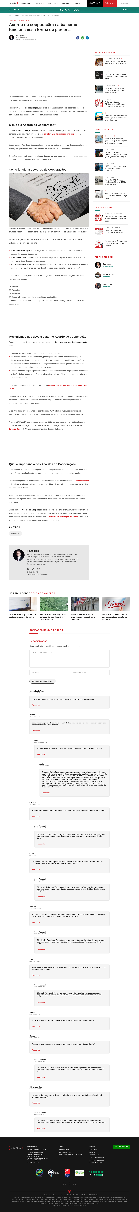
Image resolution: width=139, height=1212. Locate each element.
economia (15, 533)
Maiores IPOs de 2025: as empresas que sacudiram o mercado (83, 617)
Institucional (32, 1147)
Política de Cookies (35, 1152)
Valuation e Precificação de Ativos (63, 517)
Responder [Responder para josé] (36, 975)
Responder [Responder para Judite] (46, 793)
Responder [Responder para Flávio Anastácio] (36, 1103)
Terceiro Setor (15, 429)
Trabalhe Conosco (96, 1160)
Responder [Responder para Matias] (41, 754)
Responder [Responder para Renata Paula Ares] (36, 705)
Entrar (126, 3)
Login (61, 1147)
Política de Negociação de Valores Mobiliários (37, 1159)
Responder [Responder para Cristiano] (36, 817)
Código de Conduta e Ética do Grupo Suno (35, 1155)
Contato (92, 1147)
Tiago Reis (21, 36)
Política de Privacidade (36, 1149)
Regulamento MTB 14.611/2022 (70, 1155)
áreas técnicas (82, 481)
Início (10, 15)
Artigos (17, 15)
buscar (125, 9)
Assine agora (121, 1147)
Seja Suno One (65, 1152)
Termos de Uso (33, 1162)
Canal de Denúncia (96, 1157)
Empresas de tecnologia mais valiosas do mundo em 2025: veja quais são (53, 617)
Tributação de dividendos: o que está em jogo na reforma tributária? (114, 617)
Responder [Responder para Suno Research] (41, 844)
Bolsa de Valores (20, 20)
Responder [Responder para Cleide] (36, 869)
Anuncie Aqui (94, 1155)
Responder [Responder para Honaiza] (36, 922)
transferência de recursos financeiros (60, 134)
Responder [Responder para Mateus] (36, 1026)
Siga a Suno (93, 1149)
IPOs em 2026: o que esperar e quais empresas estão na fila (22, 616)
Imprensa (92, 1152)
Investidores (106, 276)
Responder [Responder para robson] (36, 731)
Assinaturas (64, 1149)
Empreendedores (108, 266)
